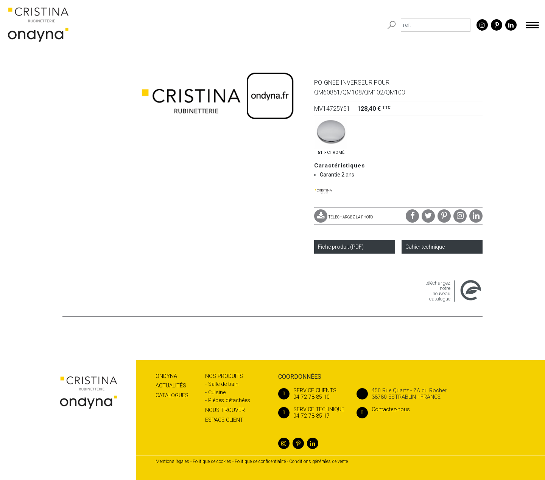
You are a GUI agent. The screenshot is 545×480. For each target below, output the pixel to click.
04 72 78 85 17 (311, 412)
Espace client (224, 420)
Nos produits (224, 376)
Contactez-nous (383, 409)
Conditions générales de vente (318, 461)
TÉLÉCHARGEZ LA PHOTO (343, 217)
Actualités (171, 385)
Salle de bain (223, 384)
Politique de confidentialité (260, 461)
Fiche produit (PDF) (341, 247)
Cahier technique (425, 247)
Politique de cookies (212, 461)
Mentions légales (172, 461)
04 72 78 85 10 (311, 393)
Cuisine (217, 392)
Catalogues (172, 395)
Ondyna (166, 376)
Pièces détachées (229, 400)
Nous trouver (225, 410)
